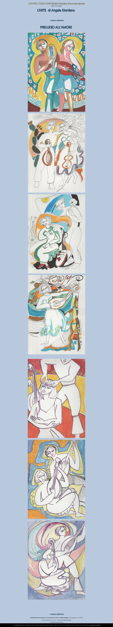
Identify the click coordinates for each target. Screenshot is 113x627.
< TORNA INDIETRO (56, 20)
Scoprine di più (93, 625)
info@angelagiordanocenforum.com (49, 620)
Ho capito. (98, 625)
